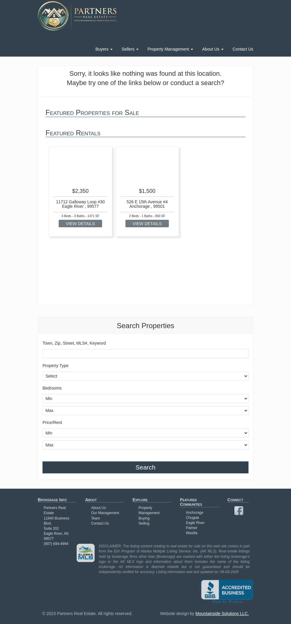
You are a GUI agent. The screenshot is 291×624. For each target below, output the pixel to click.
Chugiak (192, 518)
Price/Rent (52, 422)
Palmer (191, 528)
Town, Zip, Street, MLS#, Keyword (74, 343)
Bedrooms (52, 388)
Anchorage (194, 513)
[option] (80, 191)
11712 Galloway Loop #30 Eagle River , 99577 (80, 204)
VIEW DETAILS (80, 223)
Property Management (170, 49)
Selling (144, 523)
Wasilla (191, 533)
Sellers (130, 49)
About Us (212, 49)
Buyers (104, 49)
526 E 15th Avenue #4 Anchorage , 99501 (147, 204)
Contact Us (243, 49)
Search (146, 467)
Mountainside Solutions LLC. (222, 613)
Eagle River (195, 523)
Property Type (56, 365)
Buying (144, 518)
